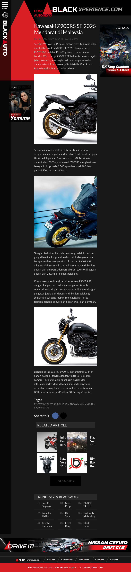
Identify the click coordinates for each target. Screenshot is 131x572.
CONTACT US (75, 567)
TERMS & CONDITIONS (92, 567)
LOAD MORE (65, 481)
